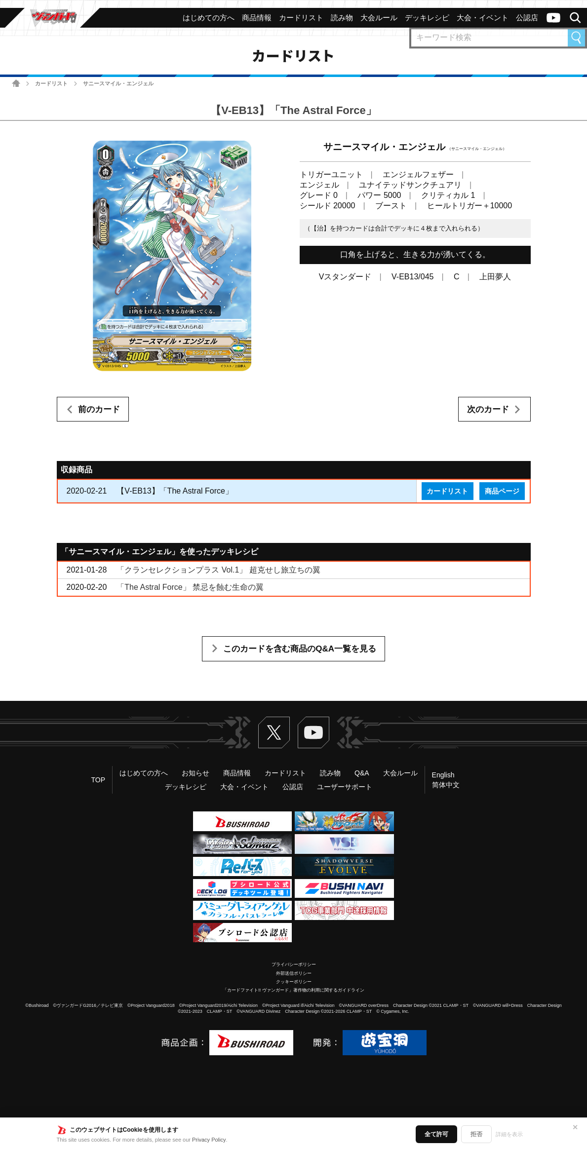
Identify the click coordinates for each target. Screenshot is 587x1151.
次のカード (488, 409)
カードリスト (51, 83)
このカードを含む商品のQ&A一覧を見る (299, 648)
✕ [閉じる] (575, 1127)
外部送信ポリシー (294, 973)
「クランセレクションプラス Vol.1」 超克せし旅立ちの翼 (218, 570)
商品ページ (502, 491)
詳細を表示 (509, 1134)
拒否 (476, 1134)
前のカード (99, 409)
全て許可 (436, 1134)
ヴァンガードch (553, 18)
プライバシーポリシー (294, 964)
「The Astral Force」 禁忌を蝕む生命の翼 (190, 587)
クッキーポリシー (294, 981)
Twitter (274, 732)
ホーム (16, 83)
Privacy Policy (209, 1140)
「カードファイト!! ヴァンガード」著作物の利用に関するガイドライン (293, 990)
